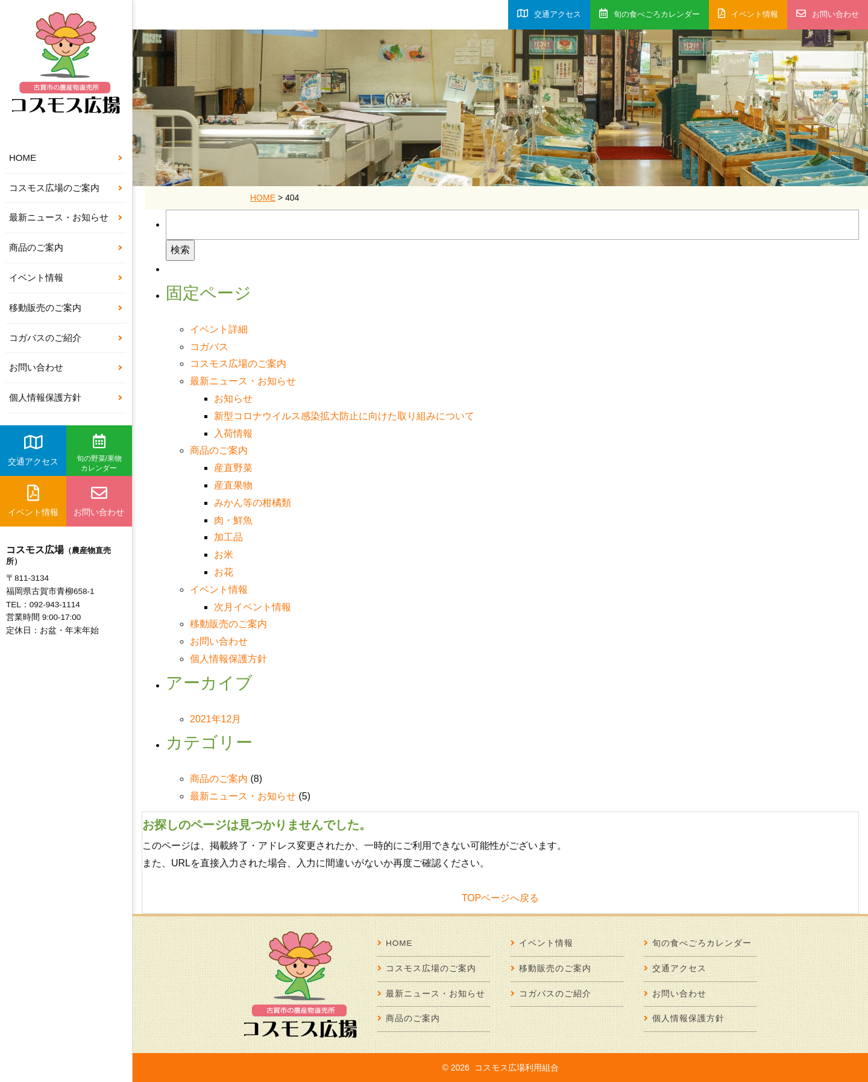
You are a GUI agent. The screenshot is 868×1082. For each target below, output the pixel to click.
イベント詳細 (219, 329)
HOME (22, 157)
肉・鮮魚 (233, 520)
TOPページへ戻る (500, 898)
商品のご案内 (36, 247)
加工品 (228, 537)
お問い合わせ (36, 367)
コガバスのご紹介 (45, 338)
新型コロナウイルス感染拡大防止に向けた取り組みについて (344, 416)
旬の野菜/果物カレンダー (99, 453)
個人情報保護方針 (45, 397)
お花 (223, 572)
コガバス (209, 347)
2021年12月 (215, 719)
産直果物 (233, 485)
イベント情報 (36, 277)
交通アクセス (33, 450)
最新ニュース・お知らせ (58, 217)
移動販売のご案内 (45, 307)
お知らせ (233, 398)
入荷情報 (233, 433)
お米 (223, 554)
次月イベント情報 (252, 607)
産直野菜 (233, 468)
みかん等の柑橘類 (252, 503)
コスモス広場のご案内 (54, 188)
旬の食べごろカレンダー (649, 13)
